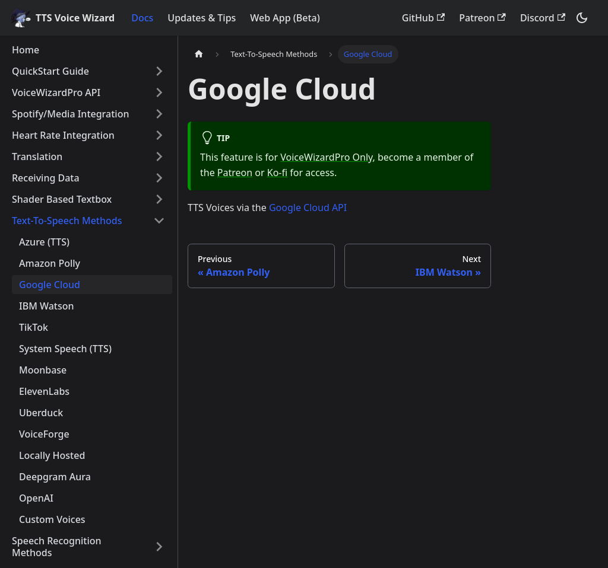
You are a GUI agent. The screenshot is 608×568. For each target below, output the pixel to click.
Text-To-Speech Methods (67, 220)
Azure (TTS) (44, 241)
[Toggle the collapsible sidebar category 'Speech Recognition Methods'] (159, 546)
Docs (142, 17)
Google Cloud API (308, 207)
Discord (542, 17)
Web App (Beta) (284, 17)
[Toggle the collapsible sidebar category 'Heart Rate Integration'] (159, 135)
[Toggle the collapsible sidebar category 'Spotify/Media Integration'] (159, 113)
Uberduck (41, 412)
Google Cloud (49, 284)
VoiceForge (44, 434)
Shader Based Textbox (62, 199)
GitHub (423, 17)
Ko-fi (277, 172)
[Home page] (199, 54)
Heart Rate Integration (63, 135)
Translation (37, 156)
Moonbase (42, 369)
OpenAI (36, 498)
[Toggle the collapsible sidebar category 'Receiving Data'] (159, 177)
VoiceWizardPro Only (326, 157)
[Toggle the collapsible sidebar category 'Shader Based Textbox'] (159, 199)
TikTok (33, 327)
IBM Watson (46, 305)
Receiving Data (46, 177)
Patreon (482, 17)
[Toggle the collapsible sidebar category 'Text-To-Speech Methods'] (159, 220)
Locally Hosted (52, 455)
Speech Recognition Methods (57, 546)
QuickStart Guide (50, 71)
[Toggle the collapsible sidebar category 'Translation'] (159, 156)
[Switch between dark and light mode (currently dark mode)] (581, 17)
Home (25, 49)
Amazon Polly (49, 263)
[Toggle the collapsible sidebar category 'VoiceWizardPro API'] (159, 92)
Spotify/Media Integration (70, 113)
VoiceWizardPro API (56, 92)
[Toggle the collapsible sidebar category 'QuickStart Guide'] (159, 71)
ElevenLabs (44, 391)
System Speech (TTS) (65, 348)
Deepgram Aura (55, 476)
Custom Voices (52, 519)
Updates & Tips (201, 17)
